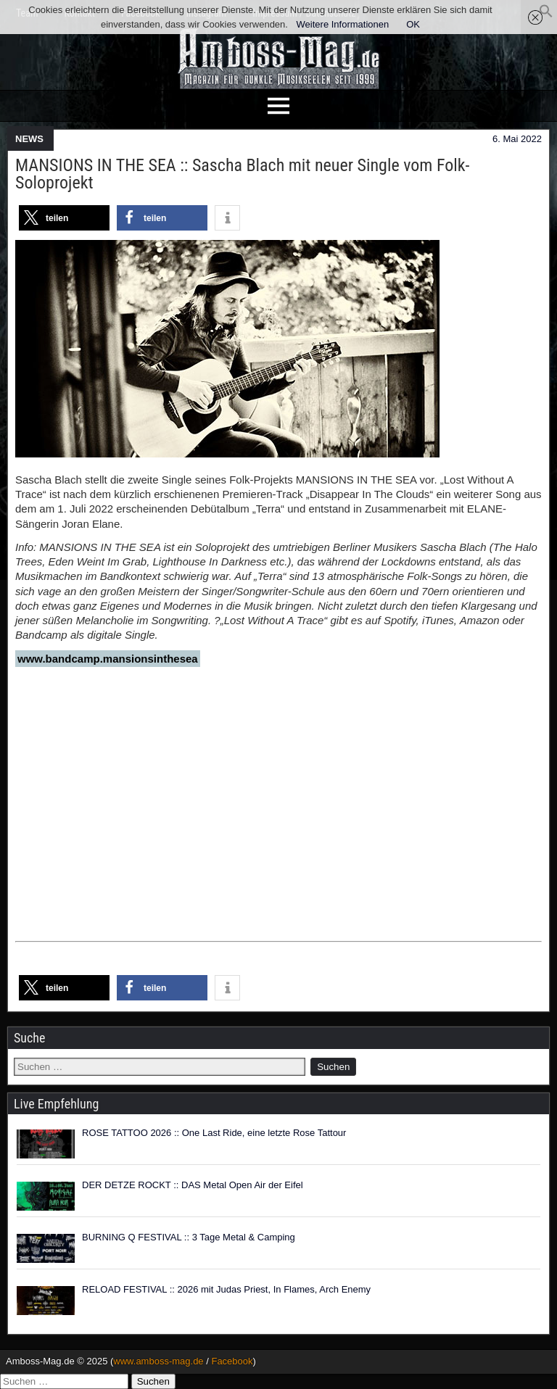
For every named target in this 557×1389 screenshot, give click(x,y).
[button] (546, 14)
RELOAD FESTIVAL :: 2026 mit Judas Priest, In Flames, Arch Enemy (226, 1289)
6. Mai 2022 (517, 138)
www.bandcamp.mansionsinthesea (107, 658)
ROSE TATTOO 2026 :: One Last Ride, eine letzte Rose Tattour (214, 1132)
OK (413, 24)
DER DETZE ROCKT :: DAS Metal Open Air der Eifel (192, 1184)
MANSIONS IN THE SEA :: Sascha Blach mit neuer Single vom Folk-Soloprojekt (242, 174)
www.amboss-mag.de (158, 1361)
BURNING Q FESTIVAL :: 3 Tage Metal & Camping (188, 1237)
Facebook (231, 1361)
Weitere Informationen (343, 24)
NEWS (29, 138)
